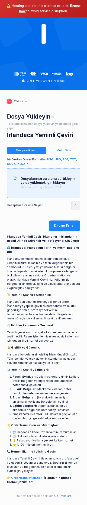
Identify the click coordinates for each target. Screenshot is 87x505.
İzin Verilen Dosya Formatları (42, 161)
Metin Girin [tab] (64, 150)
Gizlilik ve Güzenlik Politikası (43, 81)
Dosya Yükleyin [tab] (26, 150)
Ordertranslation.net (26, 478)
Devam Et (64, 226)
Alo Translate (62, 496)
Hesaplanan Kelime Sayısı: (25, 205)
